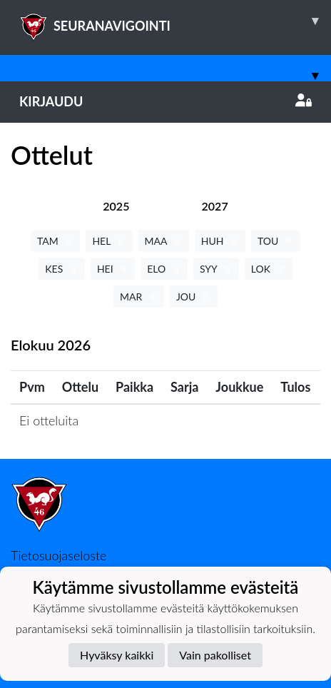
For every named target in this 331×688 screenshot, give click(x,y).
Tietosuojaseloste (58, 555)
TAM (55, 241)
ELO (164, 269)
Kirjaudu (165, 101)
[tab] (116, 205)
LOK (268, 269)
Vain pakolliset (215, 655)
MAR (139, 296)
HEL (109, 241)
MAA (164, 241)
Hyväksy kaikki (116, 655)
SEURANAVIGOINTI (175, 20)
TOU (276, 241)
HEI (112, 269)
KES (61, 269)
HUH (220, 241)
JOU (193, 296)
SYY (216, 269)
